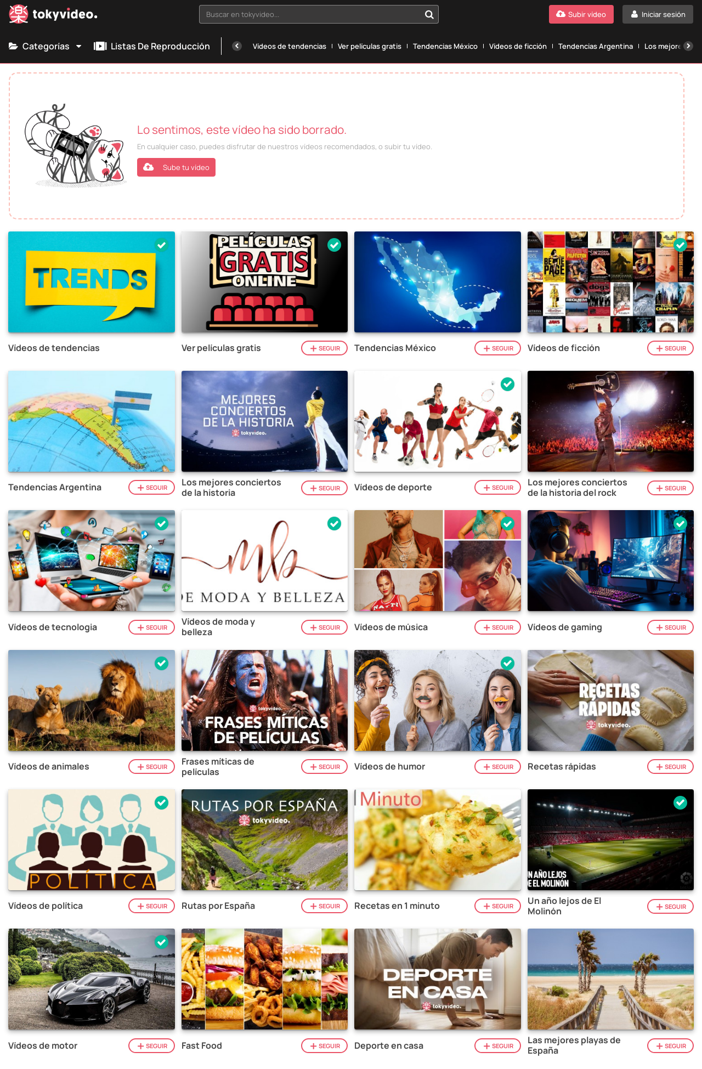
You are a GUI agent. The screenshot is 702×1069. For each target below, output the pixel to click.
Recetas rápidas (562, 766)
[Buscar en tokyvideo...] (429, 14)
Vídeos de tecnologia (52, 627)
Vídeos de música (391, 627)
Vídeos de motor (42, 1045)
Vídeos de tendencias (289, 46)
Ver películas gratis (369, 46)
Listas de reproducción (152, 46)
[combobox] (319, 14)
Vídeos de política (45, 906)
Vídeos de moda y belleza (218, 626)
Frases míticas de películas (218, 766)
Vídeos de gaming (565, 627)
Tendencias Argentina (595, 46)
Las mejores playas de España (574, 1045)
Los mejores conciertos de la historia (231, 487)
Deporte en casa (388, 1045)
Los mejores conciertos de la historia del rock (577, 487)
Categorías (46, 46)
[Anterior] (237, 46)
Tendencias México (445, 46)
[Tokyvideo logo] (53, 16)
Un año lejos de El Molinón (564, 906)
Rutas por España (218, 906)
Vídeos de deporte (393, 487)
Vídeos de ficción (518, 46)
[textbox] (310, 14)
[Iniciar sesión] (657, 14)
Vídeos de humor (389, 766)
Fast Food (202, 1045)
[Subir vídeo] (581, 14)
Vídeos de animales (48, 766)
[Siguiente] (688, 46)
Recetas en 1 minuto (397, 906)
